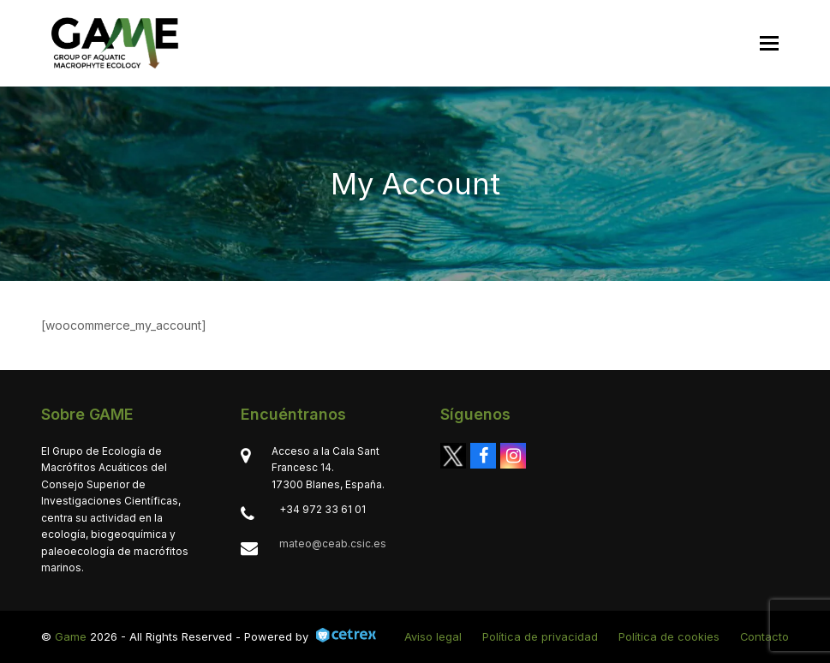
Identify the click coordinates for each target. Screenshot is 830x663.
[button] (769, 43)
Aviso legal (433, 636)
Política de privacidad (540, 636)
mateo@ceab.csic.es (332, 543)
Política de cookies (669, 636)
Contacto (764, 636)
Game (71, 636)
